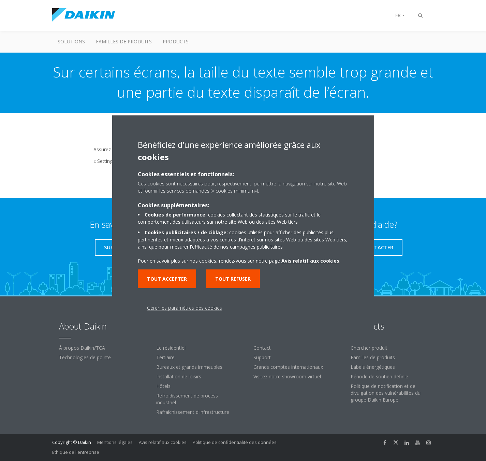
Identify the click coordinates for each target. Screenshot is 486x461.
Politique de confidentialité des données (235, 442)
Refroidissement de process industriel (187, 399)
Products (176, 41)
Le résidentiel (171, 348)
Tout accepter (167, 279)
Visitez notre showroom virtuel (287, 376)
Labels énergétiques (373, 367)
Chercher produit (369, 348)
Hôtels (163, 386)
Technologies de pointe (85, 357)
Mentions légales (115, 442)
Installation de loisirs (178, 376)
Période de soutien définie (379, 376)
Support (262, 357)
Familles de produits (124, 41)
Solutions (71, 41)
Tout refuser (233, 279)
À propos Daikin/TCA (82, 348)
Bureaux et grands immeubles (189, 367)
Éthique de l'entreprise (75, 452)
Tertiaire (165, 357)
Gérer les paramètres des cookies (184, 308)
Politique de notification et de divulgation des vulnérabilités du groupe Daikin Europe (386, 393)
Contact (262, 348)
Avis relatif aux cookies (163, 442)
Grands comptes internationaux (288, 367)
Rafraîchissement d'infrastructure (192, 412)
